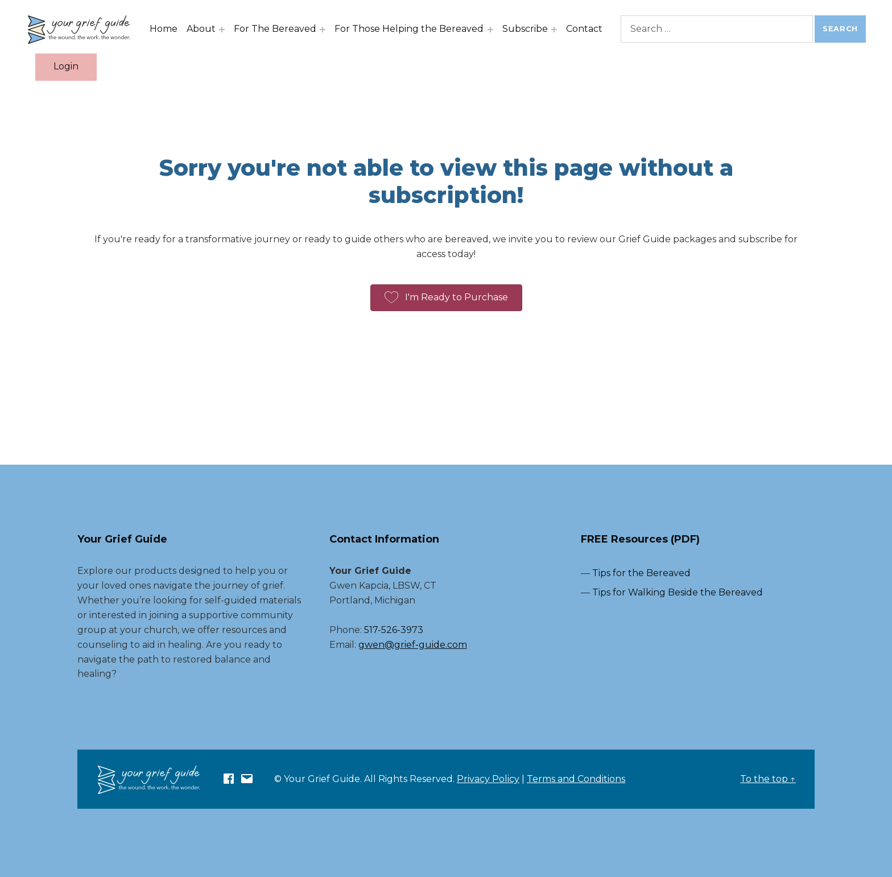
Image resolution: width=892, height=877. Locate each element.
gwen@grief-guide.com (412, 644)
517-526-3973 (393, 629)
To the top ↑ (768, 778)
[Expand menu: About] (224, 29)
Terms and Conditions (576, 778)
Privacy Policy (488, 778)
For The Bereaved (277, 28)
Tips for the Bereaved (641, 573)
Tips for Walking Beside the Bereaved (677, 592)
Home (166, 28)
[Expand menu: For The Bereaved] (325, 29)
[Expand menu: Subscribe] (556, 29)
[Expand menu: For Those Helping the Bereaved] (492, 29)
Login (68, 66)
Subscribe (527, 28)
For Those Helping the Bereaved (411, 28)
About (203, 28)
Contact (586, 28)
